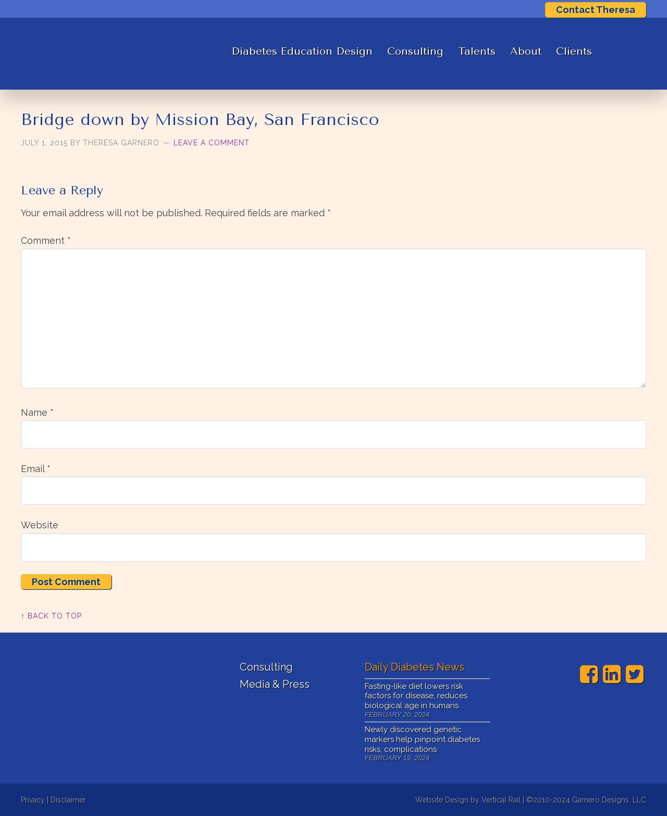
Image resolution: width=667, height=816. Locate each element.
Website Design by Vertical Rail (468, 800)
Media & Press (275, 684)
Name (37, 412)
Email (36, 468)
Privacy (33, 800)
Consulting (415, 51)
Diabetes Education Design (302, 51)
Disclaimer (68, 800)
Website (39, 525)
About (525, 51)
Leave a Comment (212, 143)
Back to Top (55, 616)
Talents (477, 51)
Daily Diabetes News (414, 667)
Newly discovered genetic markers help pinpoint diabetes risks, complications (422, 739)
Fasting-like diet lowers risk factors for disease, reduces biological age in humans (416, 696)
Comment (46, 240)
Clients (574, 51)
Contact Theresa (595, 9)
